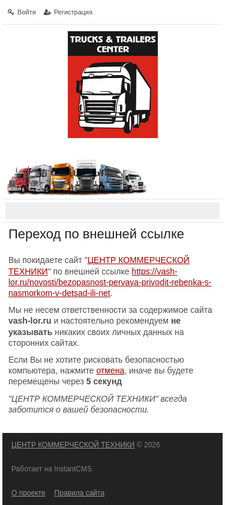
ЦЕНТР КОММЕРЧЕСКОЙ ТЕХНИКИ (72, 445)
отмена (110, 370)
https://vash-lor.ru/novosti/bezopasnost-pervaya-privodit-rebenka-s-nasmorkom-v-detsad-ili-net (110, 282)
